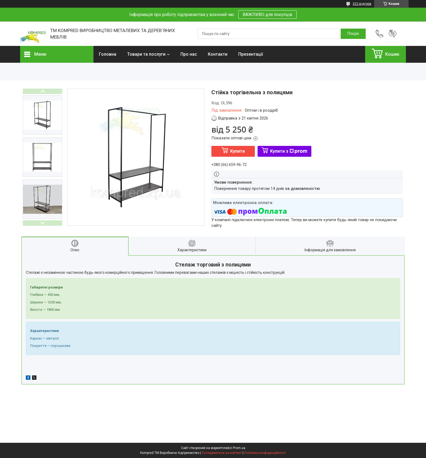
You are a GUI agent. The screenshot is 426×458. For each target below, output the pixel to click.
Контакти (217, 54)
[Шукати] (353, 34)
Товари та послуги (146, 54)
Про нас (188, 54)
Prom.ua (239, 448)
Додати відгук (392, 33)
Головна (107, 54)
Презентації (250, 54)
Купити (237, 151)
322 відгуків (362, 4)
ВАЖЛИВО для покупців (267, 14)
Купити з (288, 151)
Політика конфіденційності (265, 453)
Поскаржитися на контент (222, 453)
